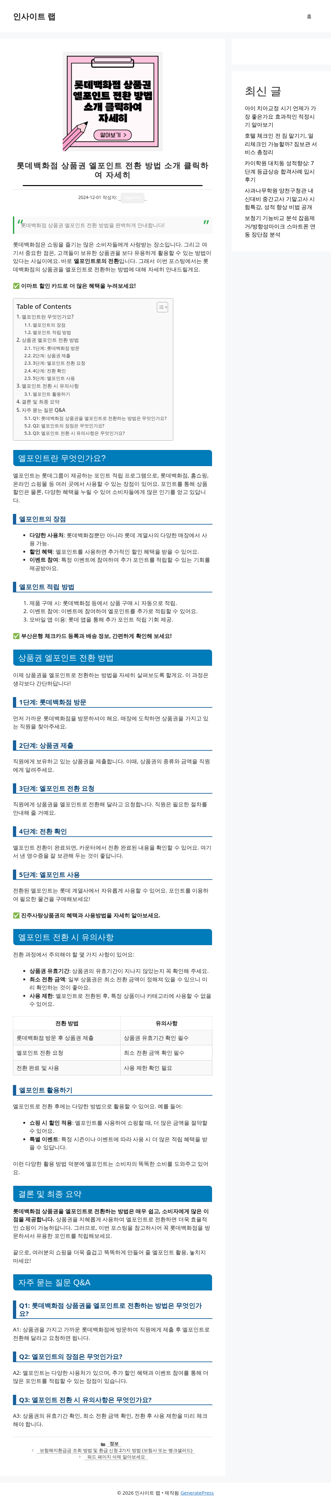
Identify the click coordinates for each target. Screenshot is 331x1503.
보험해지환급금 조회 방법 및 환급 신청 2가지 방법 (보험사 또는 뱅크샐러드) (116, 1450)
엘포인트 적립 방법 (52, 332)
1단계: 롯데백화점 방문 (56, 348)
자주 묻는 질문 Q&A (43, 410)
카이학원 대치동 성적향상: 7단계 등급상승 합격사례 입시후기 (280, 171)
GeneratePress (197, 1492)
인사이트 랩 (34, 16)
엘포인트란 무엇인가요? (48, 316)
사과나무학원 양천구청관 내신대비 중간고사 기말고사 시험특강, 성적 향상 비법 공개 (280, 199)
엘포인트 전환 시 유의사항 (50, 385)
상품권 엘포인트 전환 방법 (50, 340)
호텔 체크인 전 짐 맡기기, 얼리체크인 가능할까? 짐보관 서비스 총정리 (281, 144)
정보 (114, 1443)
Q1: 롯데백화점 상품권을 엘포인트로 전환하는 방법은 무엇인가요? (99, 418)
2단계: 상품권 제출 (51, 355)
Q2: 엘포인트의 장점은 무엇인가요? (68, 426)
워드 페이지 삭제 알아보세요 (116, 1457)
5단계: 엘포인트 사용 (54, 378)
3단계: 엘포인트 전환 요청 (59, 363)
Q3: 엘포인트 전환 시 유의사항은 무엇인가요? (79, 433)
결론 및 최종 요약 (40, 401)
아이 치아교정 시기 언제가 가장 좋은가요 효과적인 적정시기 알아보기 (280, 116)
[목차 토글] (159, 307)
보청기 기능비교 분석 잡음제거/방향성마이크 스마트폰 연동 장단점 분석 (280, 226)
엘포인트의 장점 (49, 325)
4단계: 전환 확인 (49, 371)
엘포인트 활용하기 (51, 394)
